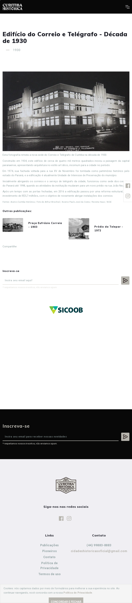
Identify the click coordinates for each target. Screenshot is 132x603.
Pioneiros (49, 551)
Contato (49, 557)
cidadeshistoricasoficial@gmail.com (99, 551)
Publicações (49, 545)
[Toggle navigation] (127, 6)
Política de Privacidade (49, 565)
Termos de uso (49, 574)
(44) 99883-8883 (99, 545)
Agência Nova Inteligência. (105, 595)
